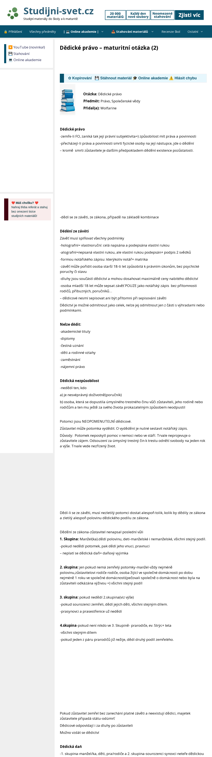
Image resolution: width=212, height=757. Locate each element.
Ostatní (197, 31)
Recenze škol (170, 31)
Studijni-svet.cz (58, 10)
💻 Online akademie (24, 59)
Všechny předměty (42, 31)
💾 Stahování (19, 53)
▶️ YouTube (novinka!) (26, 47)
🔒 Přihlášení (13, 31)
